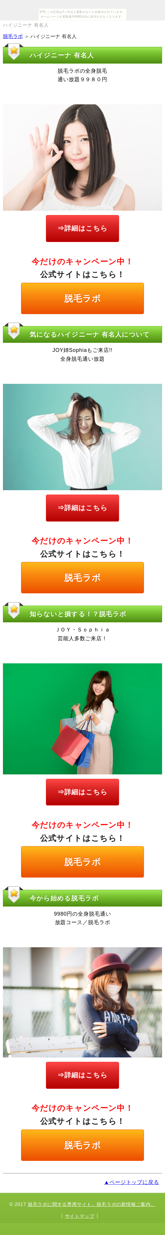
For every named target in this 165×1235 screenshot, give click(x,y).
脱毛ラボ (13, 36)
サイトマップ (79, 1216)
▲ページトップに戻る (131, 1182)
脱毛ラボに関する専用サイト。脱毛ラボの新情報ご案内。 (92, 1204)
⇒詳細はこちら (82, 228)
